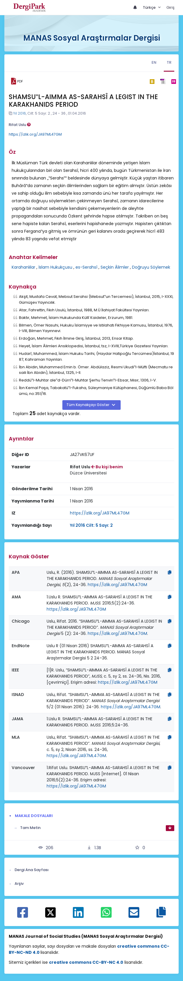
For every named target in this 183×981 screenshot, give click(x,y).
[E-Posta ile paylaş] (134, 915)
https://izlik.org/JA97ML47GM (35, 134)
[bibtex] (151, 81)
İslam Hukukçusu (55, 267)
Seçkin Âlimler (115, 267)
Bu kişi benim (107, 467)
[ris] (163, 81)
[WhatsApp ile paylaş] (106, 915)
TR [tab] (169, 62)
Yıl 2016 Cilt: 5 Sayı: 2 (91, 525)
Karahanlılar (23, 267)
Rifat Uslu (20, 124)
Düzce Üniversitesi (88, 473)
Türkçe (149, 7)
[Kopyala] (169, 572)
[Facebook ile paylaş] (22, 915)
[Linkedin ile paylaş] (78, 915)
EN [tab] (154, 62)
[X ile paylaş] (50, 912)
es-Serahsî (86, 267)
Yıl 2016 (19, 113)
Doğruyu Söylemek (151, 267)
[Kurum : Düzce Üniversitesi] (88, 473)
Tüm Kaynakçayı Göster (88, 405)
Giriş (170, 7)
